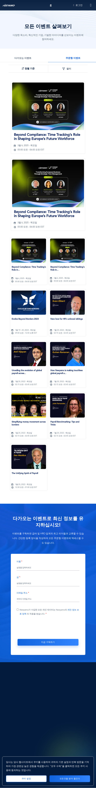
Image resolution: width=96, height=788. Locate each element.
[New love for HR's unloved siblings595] (67, 322)
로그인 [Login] (78, 5)
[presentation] (48, 628)
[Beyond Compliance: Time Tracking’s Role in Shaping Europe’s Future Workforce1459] (48, 137)
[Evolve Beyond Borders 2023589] (28, 322)
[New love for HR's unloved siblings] (67, 303)
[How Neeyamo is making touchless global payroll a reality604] (67, 373)
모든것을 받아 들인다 (70, 779)
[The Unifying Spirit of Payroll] (28, 457)
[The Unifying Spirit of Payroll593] (28, 476)
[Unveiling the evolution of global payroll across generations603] (28, 373)
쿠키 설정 (26, 779)
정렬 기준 (30, 69)
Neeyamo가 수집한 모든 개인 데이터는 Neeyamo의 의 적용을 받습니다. (49, 612)
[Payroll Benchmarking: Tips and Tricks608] (67, 425)
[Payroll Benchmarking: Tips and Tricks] (67, 405)
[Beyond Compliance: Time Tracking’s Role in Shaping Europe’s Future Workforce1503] (48, 214)
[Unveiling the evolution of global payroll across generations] (28, 354)
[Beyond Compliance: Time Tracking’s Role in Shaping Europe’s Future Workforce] (48, 106)
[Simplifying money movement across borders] (28, 405)
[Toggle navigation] (91, 5)
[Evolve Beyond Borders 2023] (28, 303)
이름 (19, 562)
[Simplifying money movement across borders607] (28, 425)
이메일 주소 (22, 593)
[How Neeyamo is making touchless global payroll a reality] (67, 354)
